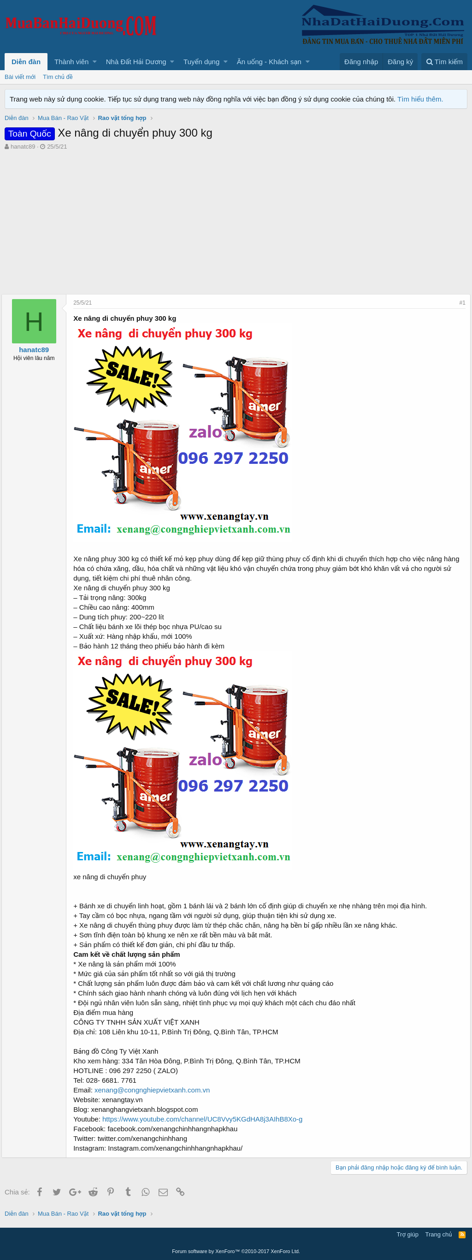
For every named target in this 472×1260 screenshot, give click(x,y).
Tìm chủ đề (58, 76)
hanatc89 (23, 146)
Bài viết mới (20, 76)
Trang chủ (438, 1234)
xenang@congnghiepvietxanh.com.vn (155, 1090)
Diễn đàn (26, 62)
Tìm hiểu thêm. (420, 99)
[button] (94, 61)
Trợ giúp (408, 1234)
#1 (459, 303)
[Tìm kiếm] (444, 61)
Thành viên (71, 62)
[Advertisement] (236, 220)
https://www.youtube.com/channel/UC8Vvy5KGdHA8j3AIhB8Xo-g (206, 1119)
